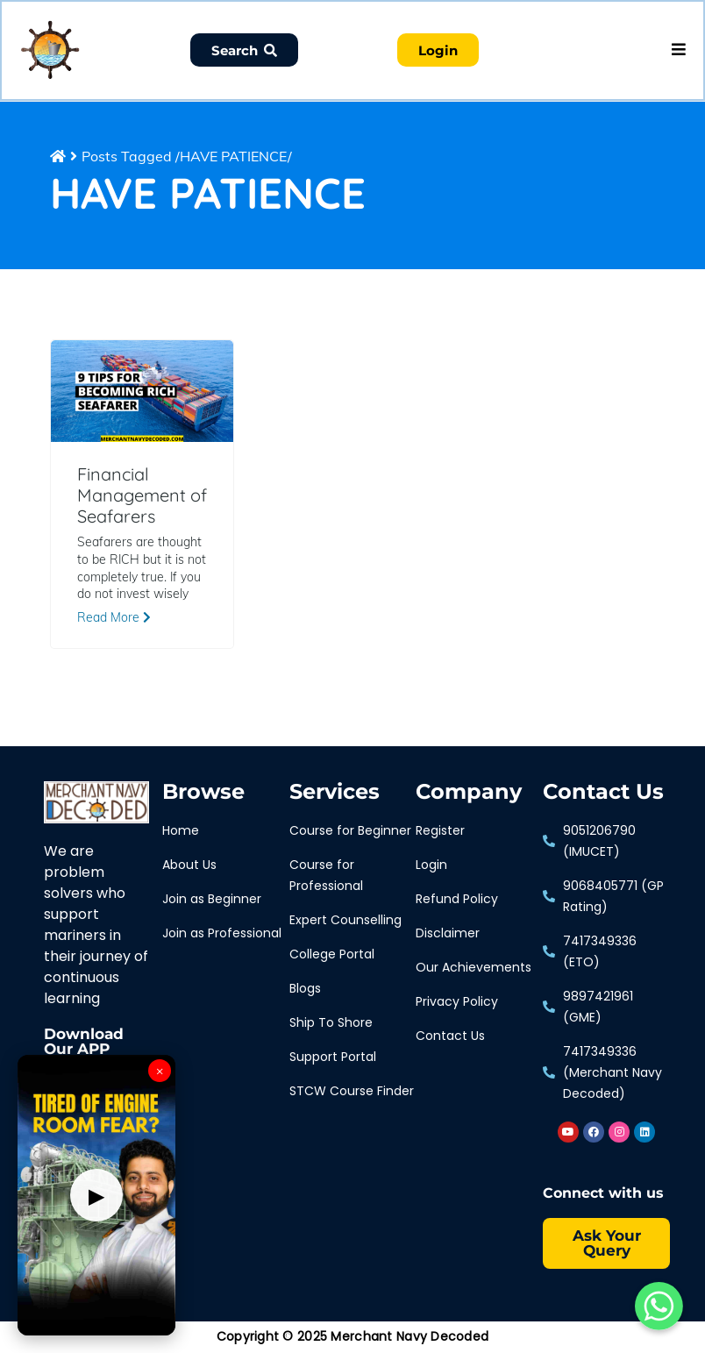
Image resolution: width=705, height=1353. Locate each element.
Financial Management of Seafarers (142, 497)
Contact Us (603, 793)
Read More (114, 619)
